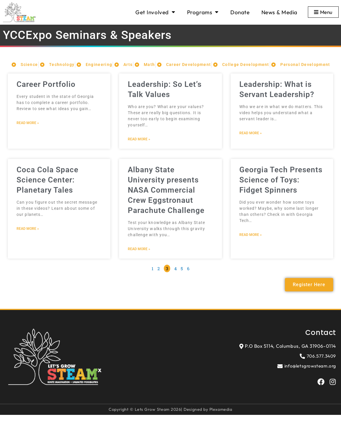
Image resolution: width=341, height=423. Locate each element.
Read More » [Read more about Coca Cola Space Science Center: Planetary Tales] (28, 236)
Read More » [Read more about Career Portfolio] (28, 130)
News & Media (278, 12)
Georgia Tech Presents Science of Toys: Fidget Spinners (280, 187)
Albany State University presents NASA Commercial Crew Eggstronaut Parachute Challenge (167, 197)
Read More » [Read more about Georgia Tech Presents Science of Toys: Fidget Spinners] (250, 242)
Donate (239, 12)
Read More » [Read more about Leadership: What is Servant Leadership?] (250, 140)
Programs (202, 12)
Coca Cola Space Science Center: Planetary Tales (49, 187)
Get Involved (154, 12)
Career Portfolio (47, 91)
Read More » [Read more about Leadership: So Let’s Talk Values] (139, 146)
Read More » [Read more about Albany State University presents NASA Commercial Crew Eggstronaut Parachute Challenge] (139, 256)
